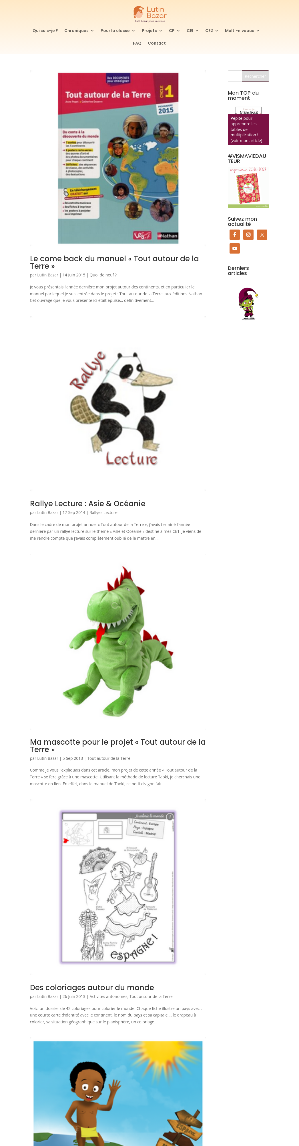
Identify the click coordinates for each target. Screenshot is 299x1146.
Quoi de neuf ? (103, 275)
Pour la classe (115, 31)
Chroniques (76, 31)
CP (172, 31)
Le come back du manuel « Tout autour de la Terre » (114, 262)
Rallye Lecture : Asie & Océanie (87, 504)
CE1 (190, 31)
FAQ (137, 43)
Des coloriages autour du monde (92, 987)
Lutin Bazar (47, 275)
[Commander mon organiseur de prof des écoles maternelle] (248, 187)
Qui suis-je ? (45, 31)
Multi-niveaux (239, 31)
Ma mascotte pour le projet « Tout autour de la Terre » (118, 746)
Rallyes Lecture (103, 512)
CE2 (209, 31)
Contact (157, 43)
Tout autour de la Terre (108, 758)
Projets (149, 31)
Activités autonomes (108, 996)
